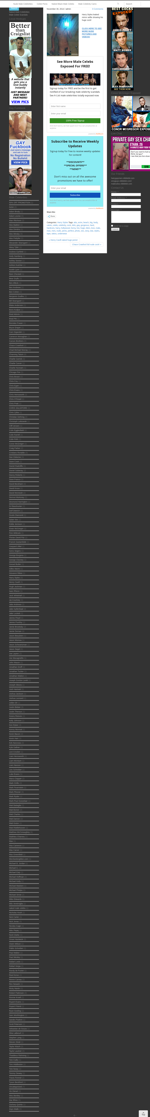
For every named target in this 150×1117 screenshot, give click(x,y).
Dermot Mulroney (16, 497)
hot (78, 228)
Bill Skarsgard (15, 301)
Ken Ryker (13, 725)
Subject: (115, 204)
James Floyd (14, 618)
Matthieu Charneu (17, 837)
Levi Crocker (14, 752)
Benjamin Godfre (16, 296)
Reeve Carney (15, 979)
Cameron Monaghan (18, 336)
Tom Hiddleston (16, 1064)
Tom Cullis (13, 1060)
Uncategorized (15, 1087)
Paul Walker (14, 953)
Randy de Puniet (16, 971)
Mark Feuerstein (16, 787)
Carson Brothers (16, 341)
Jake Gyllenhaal (16, 609)
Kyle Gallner (14, 747)
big (91, 222)
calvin (49, 225)
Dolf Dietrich (14, 511)
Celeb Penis (42, 4)
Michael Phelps (15, 890)
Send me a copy (120, 226)
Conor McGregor (16, 444)
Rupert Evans (15, 1002)
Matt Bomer (14, 810)
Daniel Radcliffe (16, 466)
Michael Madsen (16, 886)
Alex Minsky (14, 234)
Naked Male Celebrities (19, 12)
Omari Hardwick (16, 939)
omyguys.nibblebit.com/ (121, 181)
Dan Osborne (15, 457)
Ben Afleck (13, 283)
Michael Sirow (15, 895)
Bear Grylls (14, 278)
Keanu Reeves (15, 716)
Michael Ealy (14, 872)
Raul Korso (14, 975)
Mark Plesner (15, 792)
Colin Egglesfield (16, 430)
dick (74, 225)
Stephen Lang (15, 1037)
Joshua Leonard (16, 698)
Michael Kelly (15, 881)
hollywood (65, 228)
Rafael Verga (14, 966)
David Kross (14, 488)
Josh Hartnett (15, 689)
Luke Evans (14, 774)
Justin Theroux (15, 712)
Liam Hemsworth (16, 756)
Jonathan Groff (15, 667)
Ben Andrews (15, 287)
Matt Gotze (14, 823)
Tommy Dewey (15, 1073)
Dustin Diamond (16, 515)
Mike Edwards (15, 899)
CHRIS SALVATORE (18, 408)
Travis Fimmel (15, 1078)
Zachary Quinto (16, 1104)
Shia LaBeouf (15, 1033)
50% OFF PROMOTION (19, 202)
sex (82, 231)
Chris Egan (14, 386)
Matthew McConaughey (19, 832)
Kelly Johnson (15, 720)
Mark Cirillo (14, 783)
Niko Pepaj (14, 930)
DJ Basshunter (15, 506)
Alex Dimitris (14, 229)
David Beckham (16, 484)
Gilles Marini (14, 569)
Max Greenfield (15, 854)
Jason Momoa (15, 640)
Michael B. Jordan (17, 863)
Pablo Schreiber (16, 948)
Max (11, 841)
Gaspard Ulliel (15, 546)
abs (75, 222)
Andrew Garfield (16, 252)
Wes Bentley (14, 1096)
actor (80, 222)
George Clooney (16, 560)
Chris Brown (14, 377)
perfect (71, 231)
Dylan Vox (13, 520)
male (98, 228)
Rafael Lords (14, 962)
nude (59, 231)
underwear (62, 233)
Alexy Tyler (14, 247)
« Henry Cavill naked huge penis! (63, 240)
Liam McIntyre (15, 761)
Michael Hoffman (16, 877)
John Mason (14, 662)
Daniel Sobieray (16, 470)
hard (92, 225)
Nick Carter (14, 917)
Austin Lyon (14, 269)
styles (96, 231)
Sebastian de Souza (18, 1029)
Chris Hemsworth (16, 394)
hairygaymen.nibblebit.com (123, 178)
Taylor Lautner (15, 1051)
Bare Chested (15, 274)
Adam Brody (14, 211)
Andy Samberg (15, 256)
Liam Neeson (15, 765)
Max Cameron (15, 845)
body (96, 222)
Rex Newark (14, 984)
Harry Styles (62, 222)
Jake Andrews (15, 604)
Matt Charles (14, 814)
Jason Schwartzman (18, 645)
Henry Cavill (14, 582)
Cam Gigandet (15, 332)
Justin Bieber (14, 707)
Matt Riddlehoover (17, 828)
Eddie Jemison (15, 524)
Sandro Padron (15, 1020)
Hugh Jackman (15, 587)
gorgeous (85, 225)
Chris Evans (14, 390)
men (54, 231)
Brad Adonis (14, 314)
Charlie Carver (15, 363)
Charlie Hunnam (16, 368)
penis (64, 231)
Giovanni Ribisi (15, 573)
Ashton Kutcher (16, 265)
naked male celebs (17, 908)
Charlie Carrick (15, 359)
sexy (87, 231)
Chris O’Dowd (15, 399)
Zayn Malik (14, 1109)
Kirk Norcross (15, 743)
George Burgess (16, 555)
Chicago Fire (14, 372)
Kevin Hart (13, 738)
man (49, 231)
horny (73, 228)
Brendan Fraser (16, 323)
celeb (55, 225)
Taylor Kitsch (14, 1046)
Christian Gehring (16, 417)
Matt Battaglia (15, 805)
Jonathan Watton (16, 676)
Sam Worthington (16, 1015)
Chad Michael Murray (18, 350)
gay (78, 225)
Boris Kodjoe (14, 310)
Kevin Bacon (14, 734)
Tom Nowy (13, 1069)
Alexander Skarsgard (18, 243)
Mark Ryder (14, 796)
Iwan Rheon (14, 591)
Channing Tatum (16, 354)
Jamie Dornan (15, 631)
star (91, 231)
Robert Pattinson (16, 993)
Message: (116, 210)
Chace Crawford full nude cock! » (86, 244)
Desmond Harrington (18, 502)
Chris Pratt (13, 403)
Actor (11, 207)
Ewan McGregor (16, 528)
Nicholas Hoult (15, 912)
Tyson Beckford (16, 1082)
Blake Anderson (16, 305)
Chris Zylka (14, 412)
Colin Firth (13, 439)
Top (143, 1114)
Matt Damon (14, 819)
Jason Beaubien (16, 636)
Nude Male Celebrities (23, 4)
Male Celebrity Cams (87, 4)
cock (69, 225)
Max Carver (14, 850)
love (93, 228)
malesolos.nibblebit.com (121, 184)
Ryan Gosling (15, 1011)
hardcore (51, 228)
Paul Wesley (14, 957)
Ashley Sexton (15, 261)
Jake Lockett (14, 613)
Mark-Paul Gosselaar (18, 801)
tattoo (54, 233)
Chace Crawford (16, 345)
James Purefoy (15, 622)
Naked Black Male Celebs (63, 4)
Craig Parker (14, 448)
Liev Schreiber (15, 770)
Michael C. (13, 868)
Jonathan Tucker (16, 671)
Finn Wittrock (15, 533)
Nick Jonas (14, 921)
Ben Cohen (14, 292)
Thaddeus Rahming (17, 1055)
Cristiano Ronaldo (17, 453)
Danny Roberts (15, 475)
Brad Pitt (13, 319)
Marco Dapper (15, 779)
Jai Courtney (14, 600)
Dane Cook (14, 461)
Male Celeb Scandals (18, 15)
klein (88, 228)
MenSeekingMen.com (18, 859)
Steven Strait (14, 1042)
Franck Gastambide (17, 542)
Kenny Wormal (15, 729)
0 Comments (97, 9)
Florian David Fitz (16, 537)
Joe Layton (14, 653)
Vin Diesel (13, 1091)
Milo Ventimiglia (16, 904)
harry (58, 228)
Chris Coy (13, 381)
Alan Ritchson (15, 220)
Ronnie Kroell (15, 997)
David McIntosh (16, 493)
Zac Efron (13, 1100)
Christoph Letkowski (18, 421)
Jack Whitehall (15, 595)
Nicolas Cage (15, 926)
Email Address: (119, 198)
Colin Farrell (14, 435)
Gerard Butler (15, 564)
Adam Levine (15, 216)
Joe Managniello (16, 658)
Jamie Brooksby (16, 627)
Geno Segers (15, 551)
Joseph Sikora (15, 685)
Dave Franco (14, 479)
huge (82, 228)
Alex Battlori (14, 225)
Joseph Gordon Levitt (18, 680)
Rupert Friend (15, 1006)
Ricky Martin (14, 988)
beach (86, 222)
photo (77, 231)
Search (14, 8)
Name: (114, 192)
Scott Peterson (15, 1024)
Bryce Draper (15, 328)
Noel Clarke (14, 935)
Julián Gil (13, 703)
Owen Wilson (15, 944)
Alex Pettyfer (14, 238)
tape (49, 233)
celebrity (62, 225)
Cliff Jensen (14, 426)
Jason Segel (14, 649)
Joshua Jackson (16, 694)
